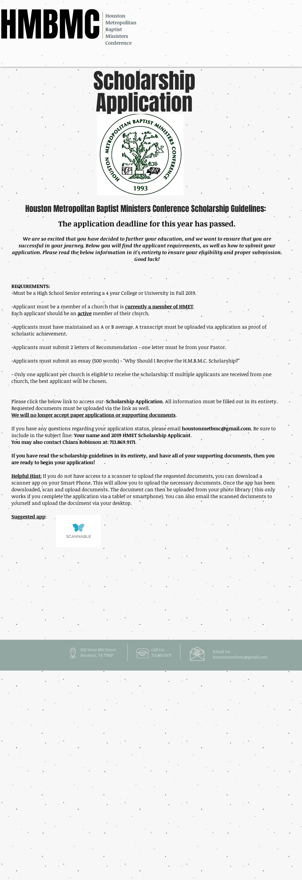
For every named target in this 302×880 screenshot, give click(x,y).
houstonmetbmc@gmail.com (216, 428)
